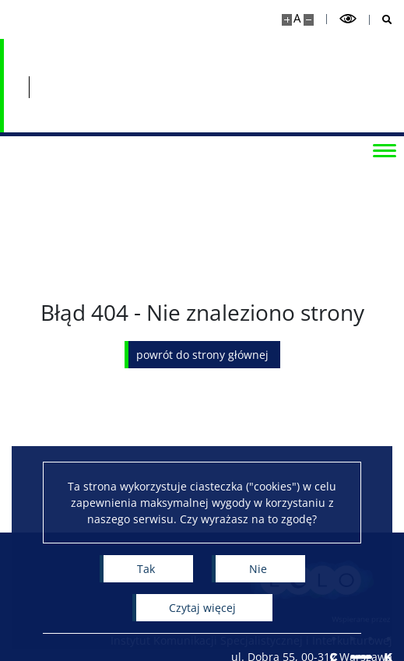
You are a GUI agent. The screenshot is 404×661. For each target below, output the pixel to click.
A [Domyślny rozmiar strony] (296, 18)
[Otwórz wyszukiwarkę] (381, 20)
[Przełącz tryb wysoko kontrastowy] (348, 19)
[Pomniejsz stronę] (309, 20)
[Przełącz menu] (384, 149)
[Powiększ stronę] (287, 20)
